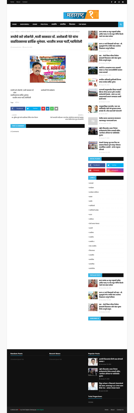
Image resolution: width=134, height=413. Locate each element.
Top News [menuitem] (82, 24)
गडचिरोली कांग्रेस (94, 210)
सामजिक (91, 259)
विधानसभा (92, 250)
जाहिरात (17, 32)
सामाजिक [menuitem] (63, 24)
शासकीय (91, 255)
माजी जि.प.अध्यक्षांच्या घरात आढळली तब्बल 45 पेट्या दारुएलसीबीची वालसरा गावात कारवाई (110, 70)
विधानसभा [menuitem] (72, 24)
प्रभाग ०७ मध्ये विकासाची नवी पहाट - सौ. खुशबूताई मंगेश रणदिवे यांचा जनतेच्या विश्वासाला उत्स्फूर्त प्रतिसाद (110, 46)
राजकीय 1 (92, 241)
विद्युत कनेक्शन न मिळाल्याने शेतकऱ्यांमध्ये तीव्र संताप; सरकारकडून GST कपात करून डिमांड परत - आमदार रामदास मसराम (111, 385)
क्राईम (90, 201)
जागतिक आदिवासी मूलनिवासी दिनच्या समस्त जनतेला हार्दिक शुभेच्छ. (110, 81)
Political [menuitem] (44, 24)
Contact (25, 2)
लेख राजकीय (92, 246)
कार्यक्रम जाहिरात (94, 192)
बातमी (91, 228)
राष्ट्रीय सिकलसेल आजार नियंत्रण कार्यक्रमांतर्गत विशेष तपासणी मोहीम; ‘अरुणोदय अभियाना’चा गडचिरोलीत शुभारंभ (109, 131)
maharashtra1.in (16, 47)
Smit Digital (26, 410)
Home (12, 2)
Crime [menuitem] (35, 24)
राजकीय (91, 237)
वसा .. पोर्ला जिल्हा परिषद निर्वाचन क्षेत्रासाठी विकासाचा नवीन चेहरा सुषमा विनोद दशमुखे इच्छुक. (110, 58)
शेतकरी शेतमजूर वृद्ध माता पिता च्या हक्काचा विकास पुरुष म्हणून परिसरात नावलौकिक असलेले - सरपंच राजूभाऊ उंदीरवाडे (110, 146)
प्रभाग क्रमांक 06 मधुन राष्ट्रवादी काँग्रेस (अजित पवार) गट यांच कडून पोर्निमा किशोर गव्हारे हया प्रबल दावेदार (111, 34)
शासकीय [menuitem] (54, 24)
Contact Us (120, 410)
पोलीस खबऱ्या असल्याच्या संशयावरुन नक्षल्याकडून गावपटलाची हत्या (110, 119)
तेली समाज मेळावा (94, 223)
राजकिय (91, 232)
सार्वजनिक (92, 268)
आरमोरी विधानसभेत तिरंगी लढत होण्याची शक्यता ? (111, 360)
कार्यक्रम (91, 188)
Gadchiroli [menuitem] (24, 24)
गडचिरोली (92, 205)
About (18, 2)
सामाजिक (91, 264)
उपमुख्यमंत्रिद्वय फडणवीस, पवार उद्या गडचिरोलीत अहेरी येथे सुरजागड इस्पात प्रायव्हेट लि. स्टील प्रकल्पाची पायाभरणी (110, 108)
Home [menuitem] (14, 24)
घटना (90, 214)
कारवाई (91, 183)
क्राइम (90, 197)
